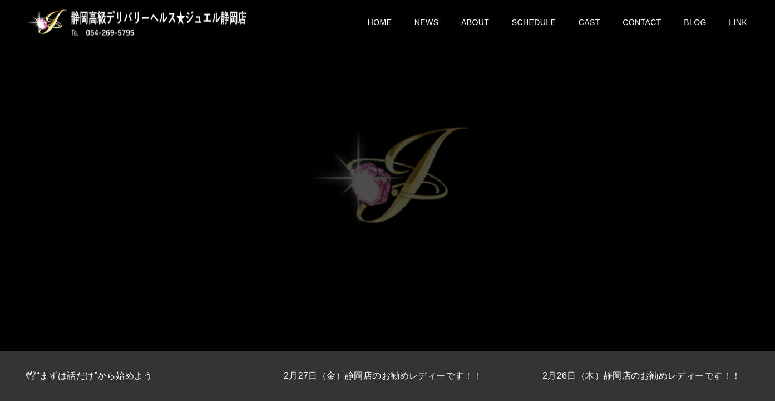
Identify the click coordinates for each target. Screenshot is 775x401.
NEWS (426, 27)
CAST (589, 27)
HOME (380, 27)
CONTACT (642, 27)
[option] (129, 376)
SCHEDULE (534, 27)
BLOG (695, 27)
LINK (738, 27)
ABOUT (475, 27)
